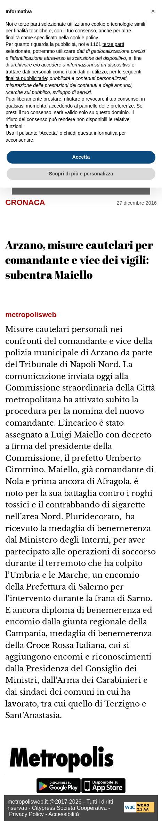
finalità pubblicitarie (26, 78)
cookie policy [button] (84, 37)
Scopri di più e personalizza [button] (81, 173)
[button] (153, 11)
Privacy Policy (26, 814)
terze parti (113, 44)
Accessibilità (63, 814)
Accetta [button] (81, 157)
